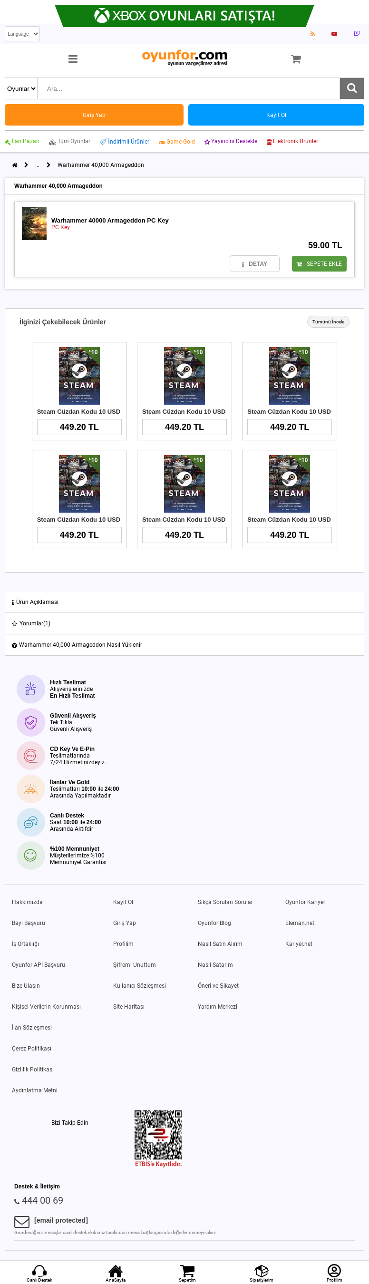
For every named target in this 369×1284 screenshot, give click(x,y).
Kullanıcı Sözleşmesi (139, 985)
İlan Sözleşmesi (32, 1027)
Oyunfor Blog (214, 923)
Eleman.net (299, 923)
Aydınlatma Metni (35, 1090)
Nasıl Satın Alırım (220, 944)
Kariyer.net (298, 944)
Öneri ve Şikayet (218, 985)
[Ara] (352, 88)
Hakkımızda (27, 902)
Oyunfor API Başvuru (38, 965)
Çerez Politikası (31, 1048)
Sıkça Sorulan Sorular (225, 902)
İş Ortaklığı (25, 944)
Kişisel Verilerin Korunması (46, 1006)
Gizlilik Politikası (33, 1069)
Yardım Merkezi (217, 1006)
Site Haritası (129, 1006)
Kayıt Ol (123, 902)
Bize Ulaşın (26, 985)
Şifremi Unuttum (134, 965)
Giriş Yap (124, 923)
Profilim (123, 944)
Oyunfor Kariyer (305, 902)
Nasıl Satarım (215, 965)
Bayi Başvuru (28, 923)
